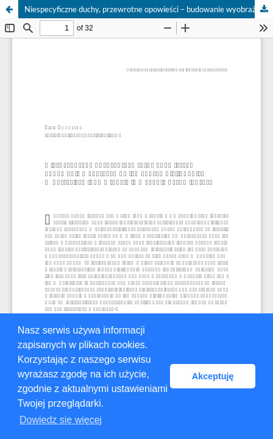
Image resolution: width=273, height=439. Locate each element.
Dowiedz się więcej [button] (61, 420)
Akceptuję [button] (213, 376)
